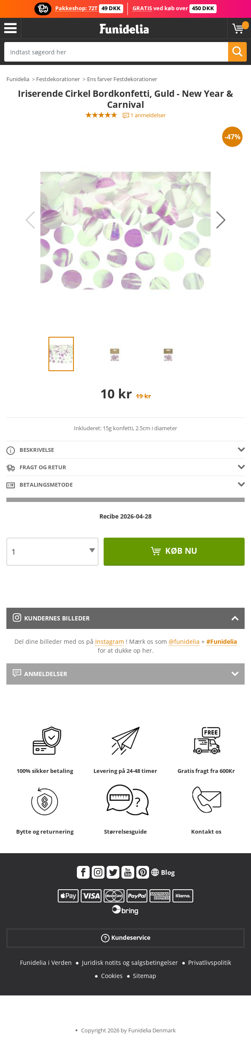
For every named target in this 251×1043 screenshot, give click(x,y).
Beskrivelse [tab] (30, 450)
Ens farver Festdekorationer (122, 79)
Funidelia (17, 79)
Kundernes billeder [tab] (51, 618)
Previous (30, 219)
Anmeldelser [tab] (40, 674)
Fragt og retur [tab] (36, 467)
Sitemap (144, 976)
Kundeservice (125, 937)
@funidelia (184, 641)
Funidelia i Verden (46, 962)
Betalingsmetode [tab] (39, 485)
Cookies (112, 976)
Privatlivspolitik (209, 962)
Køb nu (180, 550)
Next (220, 219)
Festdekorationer (58, 79)
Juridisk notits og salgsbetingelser (130, 962)
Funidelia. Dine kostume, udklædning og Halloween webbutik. (124, 29)
